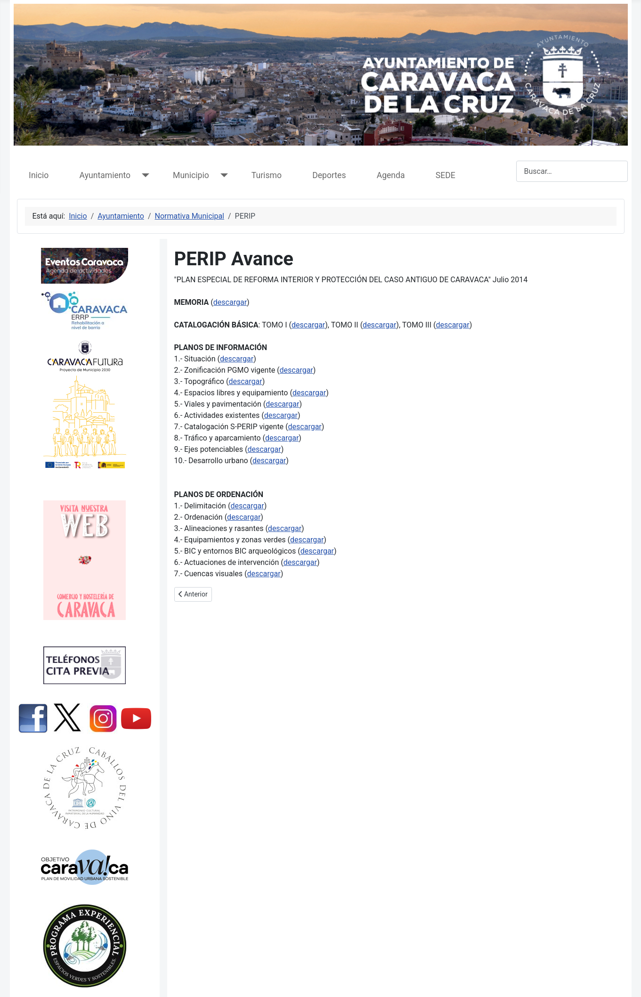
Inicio (39, 175)
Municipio (191, 175)
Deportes (329, 175)
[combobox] (572, 171)
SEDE (445, 175)
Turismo (267, 175)
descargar (230, 302)
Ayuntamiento (105, 175)
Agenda (391, 175)
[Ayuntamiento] (143, 175)
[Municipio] (222, 175)
